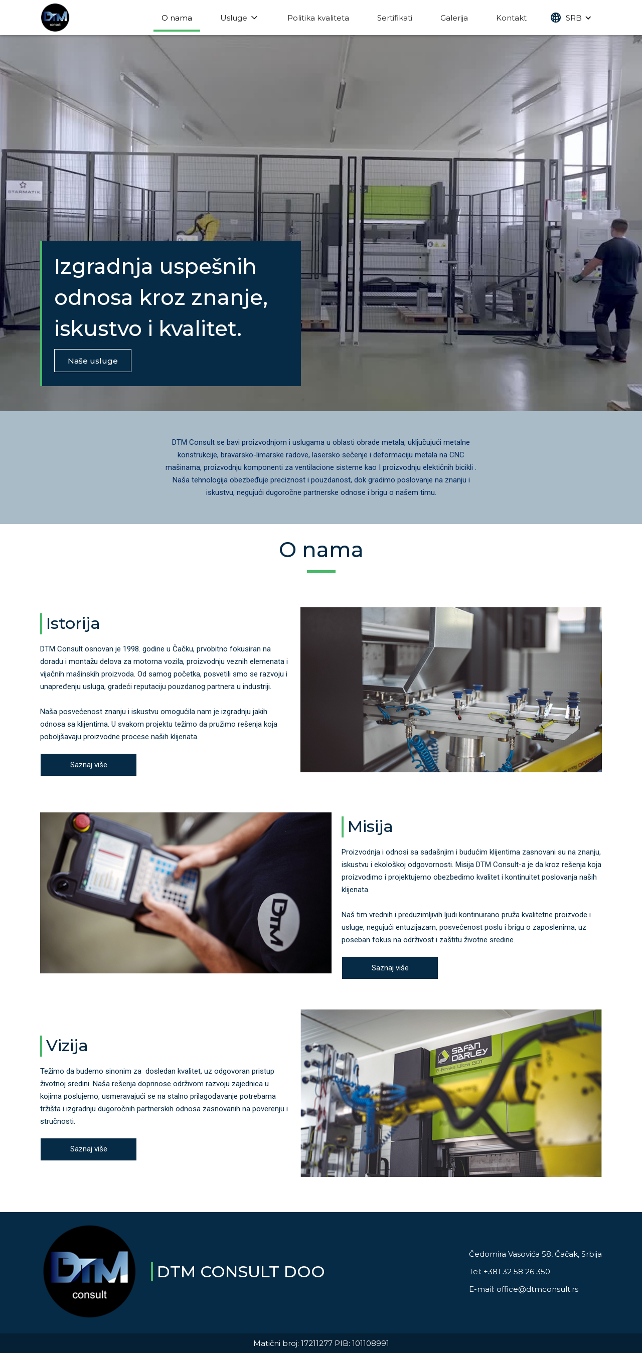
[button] (571, 18)
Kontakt (511, 18)
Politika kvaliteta (318, 18)
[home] (55, 18)
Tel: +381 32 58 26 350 (509, 1271)
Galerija (454, 18)
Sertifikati (394, 18)
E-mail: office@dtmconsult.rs (523, 1289)
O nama (177, 18)
